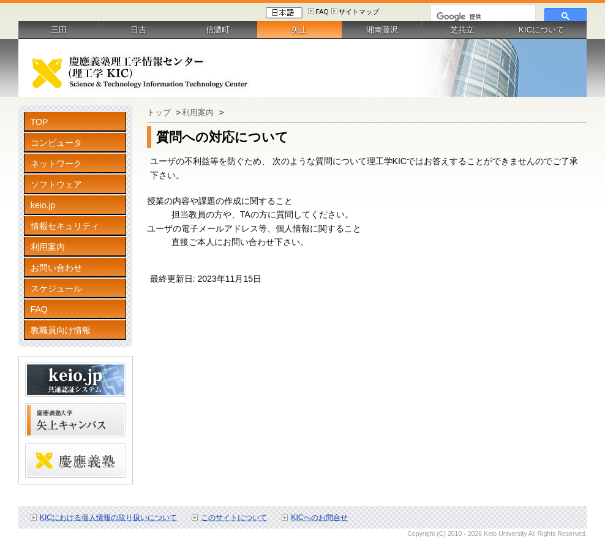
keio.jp (43, 205)
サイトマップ (359, 11)
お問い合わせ (56, 268)
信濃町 (218, 29)
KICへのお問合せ (319, 517)
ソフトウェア (56, 184)
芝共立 (462, 29)
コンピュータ (56, 143)
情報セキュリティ (65, 226)
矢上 (299, 29)
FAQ (321, 11)
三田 (59, 29)
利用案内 (48, 247)
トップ (160, 112)
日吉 (138, 29)
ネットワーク (56, 163)
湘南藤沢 (382, 29)
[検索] (482, 16)
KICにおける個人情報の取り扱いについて (109, 517)
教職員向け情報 (61, 330)
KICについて (541, 29)
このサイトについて (234, 517)
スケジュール (56, 288)
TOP (39, 122)
